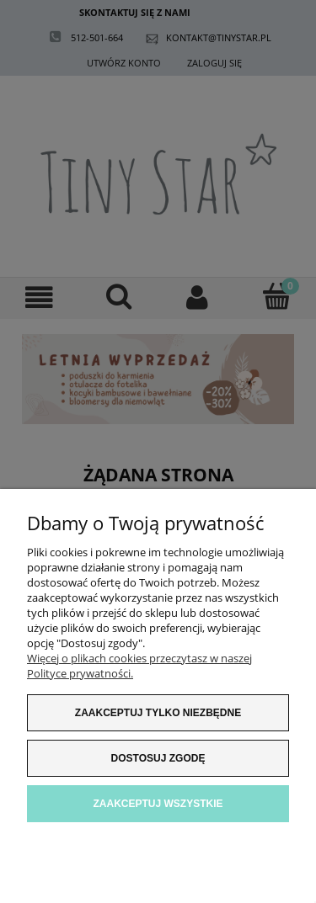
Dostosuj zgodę (158, 758)
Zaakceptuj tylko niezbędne (158, 713)
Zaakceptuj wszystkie (157, 804)
